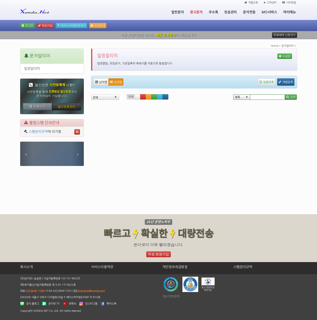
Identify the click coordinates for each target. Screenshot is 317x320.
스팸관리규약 (38, 131)
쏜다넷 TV (54, 303)
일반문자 (177, 12)
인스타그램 (91, 303)
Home (274, 46)
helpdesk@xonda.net (91, 291)
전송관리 (230, 12)
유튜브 (72, 303)
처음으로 (251, 2)
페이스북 (111, 303)
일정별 (116, 82)
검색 (290, 97)
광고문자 (196, 12)
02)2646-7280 (35, 291)
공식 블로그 (32, 303)
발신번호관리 (66, 106)
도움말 (285, 56)
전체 (130, 97)
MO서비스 (269, 12)
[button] (26, 154)
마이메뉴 (289, 12)
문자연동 (249, 12)
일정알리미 (32, 68)
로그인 (27, 25)
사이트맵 (289, 2)
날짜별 (101, 82)
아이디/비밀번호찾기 (71, 25)
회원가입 (45, 25)
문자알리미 (288, 46)
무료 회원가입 (158, 254)
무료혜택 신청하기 (285, 35)
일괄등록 (266, 82)
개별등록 (286, 82)
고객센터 (270, 2)
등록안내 (37, 106)
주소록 (213, 12)
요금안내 (98, 25)
